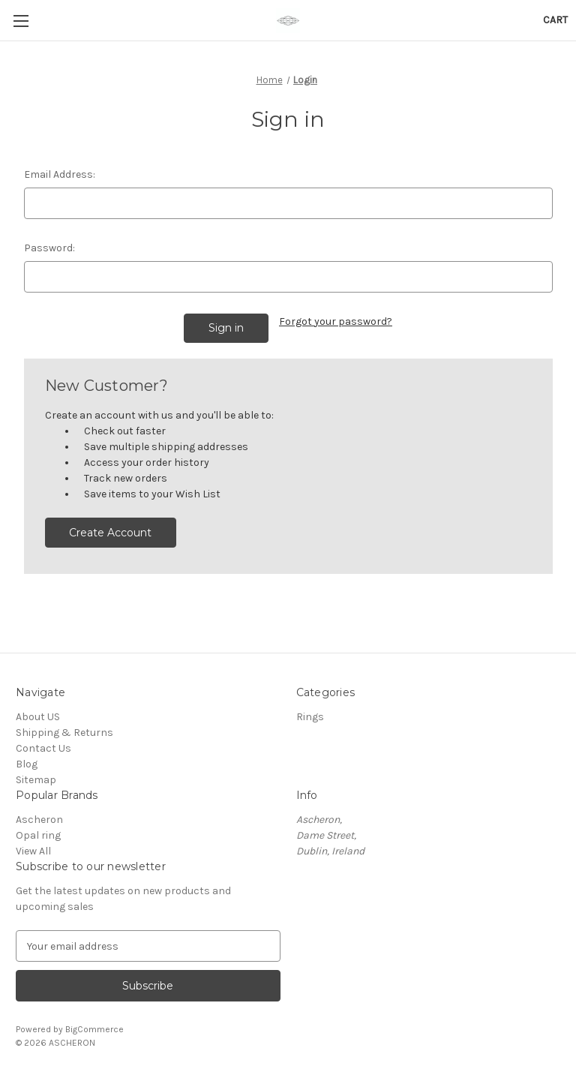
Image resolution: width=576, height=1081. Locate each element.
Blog (27, 764)
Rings (310, 716)
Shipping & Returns (64, 732)
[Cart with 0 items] (555, 20)
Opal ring (38, 835)
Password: (49, 248)
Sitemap (36, 779)
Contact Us (43, 748)
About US (38, 716)
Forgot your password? (335, 321)
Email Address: (59, 174)
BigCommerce (94, 1029)
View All (33, 851)
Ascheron (39, 819)
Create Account (110, 532)
